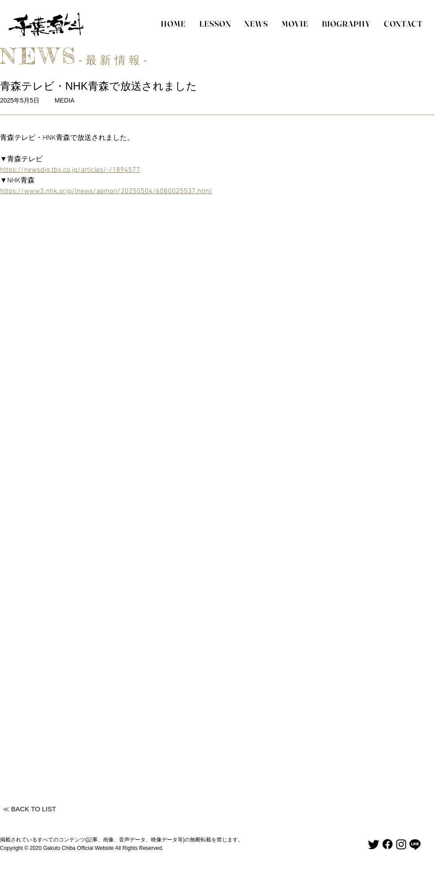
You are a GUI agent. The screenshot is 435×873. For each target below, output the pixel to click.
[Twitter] (373, 844)
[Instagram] (401, 844)
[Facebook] (387, 844)
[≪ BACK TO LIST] (29, 808)
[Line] (415, 844)
